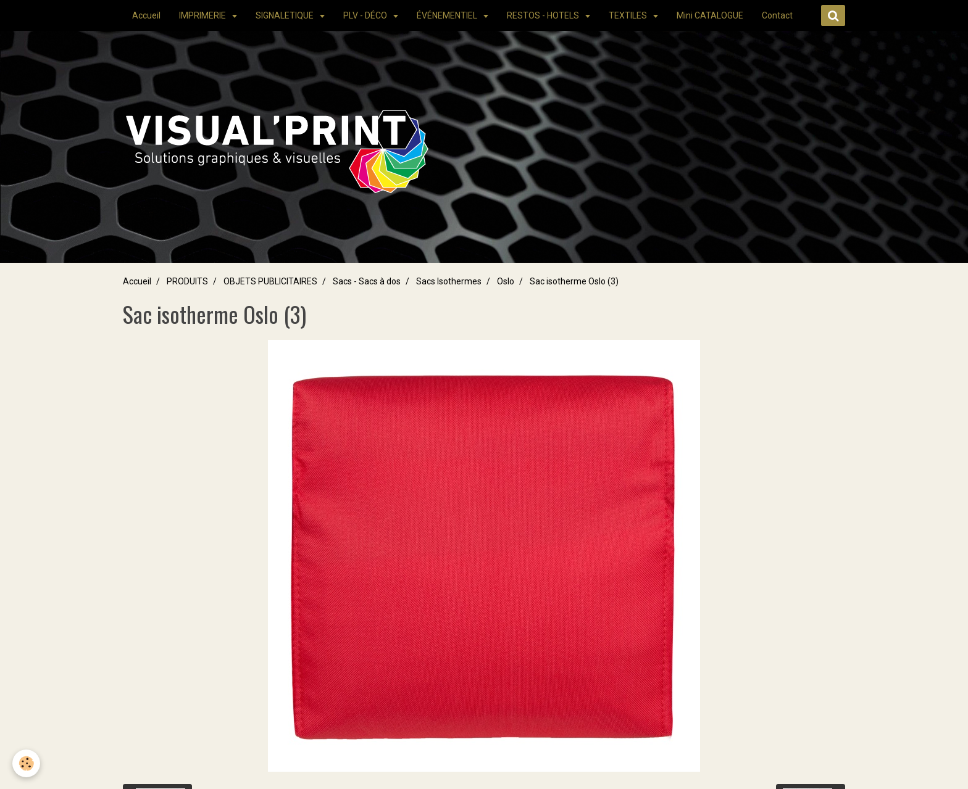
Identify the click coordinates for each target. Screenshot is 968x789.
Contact (777, 15)
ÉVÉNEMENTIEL (448, 15)
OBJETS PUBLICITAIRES (270, 281)
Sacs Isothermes (449, 281)
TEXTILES (629, 15)
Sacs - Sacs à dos (367, 281)
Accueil (146, 15)
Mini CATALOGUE (710, 15)
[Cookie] (26, 763)
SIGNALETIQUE (285, 15)
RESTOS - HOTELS (544, 15)
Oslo (505, 281)
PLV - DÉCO (366, 15)
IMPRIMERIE (203, 15)
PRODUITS (187, 281)
